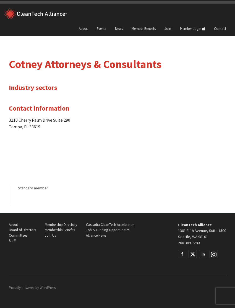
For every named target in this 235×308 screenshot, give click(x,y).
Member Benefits (144, 28)
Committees (18, 235)
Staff (12, 240)
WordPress (48, 287)
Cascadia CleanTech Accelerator (110, 224)
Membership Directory (61, 224)
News (119, 28)
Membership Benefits (60, 230)
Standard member (33, 188)
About (83, 28)
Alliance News (96, 235)
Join (167, 28)
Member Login (192, 28)
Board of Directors (22, 230)
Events (101, 28)
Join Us (50, 235)
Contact (220, 28)
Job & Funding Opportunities (107, 230)
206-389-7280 (189, 242)
